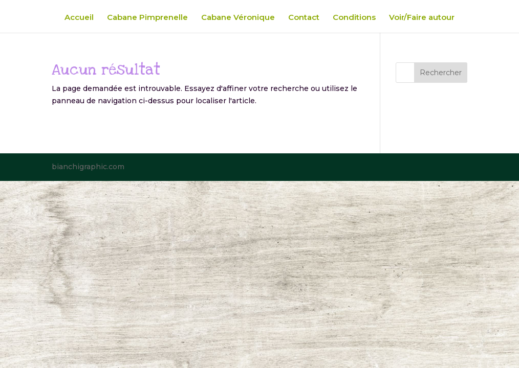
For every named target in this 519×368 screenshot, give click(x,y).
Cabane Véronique (238, 18)
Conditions (354, 18)
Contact (303, 18)
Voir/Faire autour (422, 18)
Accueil (79, 18)
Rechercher (441, 72)
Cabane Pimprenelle (147, 18)
